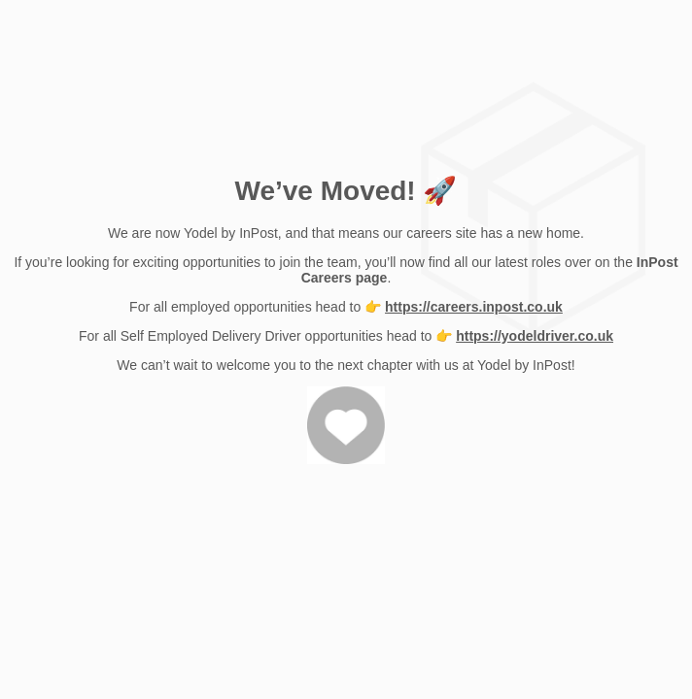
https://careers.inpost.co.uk (474, 307)
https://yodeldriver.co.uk (534, 336)
